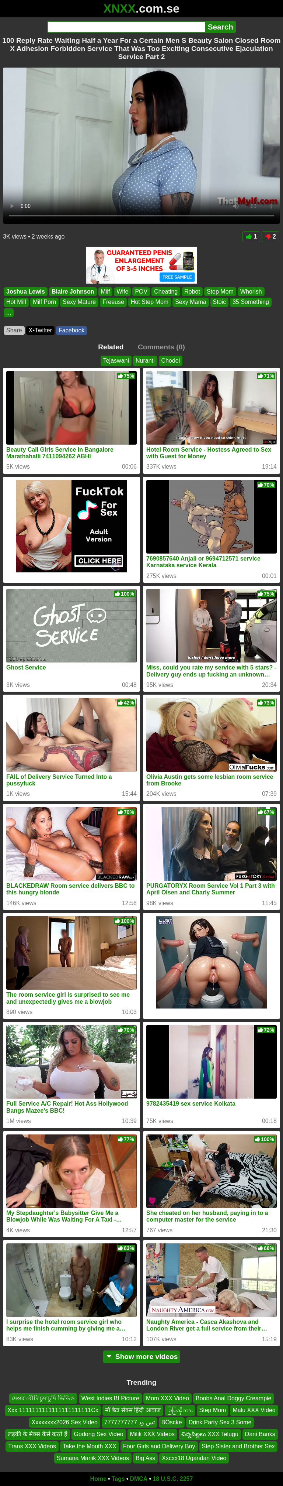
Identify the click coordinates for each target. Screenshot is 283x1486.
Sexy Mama (190, 302)
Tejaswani (116, 360)
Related (110, 347)
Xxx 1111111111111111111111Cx (52, 1410)
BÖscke (171, 1422)
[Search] (126, 27)
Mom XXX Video (167, 1398)
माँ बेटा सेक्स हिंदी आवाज (133, 1410)
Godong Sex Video (98, 1434)
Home (98, 1479)
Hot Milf (16, 302)
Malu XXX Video (254, 1410)
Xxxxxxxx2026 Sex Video (65, 1422)
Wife (122, 291)
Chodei (170, 360)
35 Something (251, 302)
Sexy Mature (79, 302)
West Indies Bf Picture (110, 1398)
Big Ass (145, 1458)
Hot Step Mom (149, 302)
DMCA (138, 1479)
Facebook (71, 330)
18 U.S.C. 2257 (173, 1479)
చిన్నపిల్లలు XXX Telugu (209, 1434)
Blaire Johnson (73, 291)
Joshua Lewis (25, 291)
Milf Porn (44, 302)
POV (141, 291)
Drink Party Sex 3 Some (220, 1422)
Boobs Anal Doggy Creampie (233, 1398)
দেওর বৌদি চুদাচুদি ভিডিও (43, 1398)
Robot (192, 291)
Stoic (219, 302)
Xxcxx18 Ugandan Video (194, 1458)
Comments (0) (161, 347)
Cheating (166, 291)
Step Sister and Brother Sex (238, 1446)
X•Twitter (40, 330)
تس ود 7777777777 (129, 1422)
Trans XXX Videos (32, 1446)
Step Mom (220, 291)
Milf (105, 291)
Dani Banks (260, 1434)
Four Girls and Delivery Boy (159, 1446)
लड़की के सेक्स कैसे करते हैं (37, 1434)
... (8, 312)
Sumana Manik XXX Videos (93, 1458)
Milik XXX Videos (152, 1434)
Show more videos (141, 1356)
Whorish (251, 291)
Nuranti (145, 360)
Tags (118, 1479)
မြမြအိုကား (180, 1410)
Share (14, 330)
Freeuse (113, 302)
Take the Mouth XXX (89, 1446)
